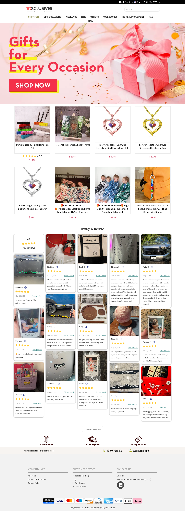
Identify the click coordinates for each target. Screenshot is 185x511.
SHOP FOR (34, 17)
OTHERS (94, 17)
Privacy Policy (34, 483)
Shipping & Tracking (81, 475)
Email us (120, 475)
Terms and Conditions (37, 479)
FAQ (151, 17)
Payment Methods (80, 486)
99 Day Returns (79, 483)
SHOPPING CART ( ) (152, 2)
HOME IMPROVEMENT (134, 17)
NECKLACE (72, 17)
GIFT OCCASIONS (53, 17)
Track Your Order (126, 2)
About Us (32, 475)
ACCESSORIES (111, 17)
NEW (91, 21)
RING (84, 17)
